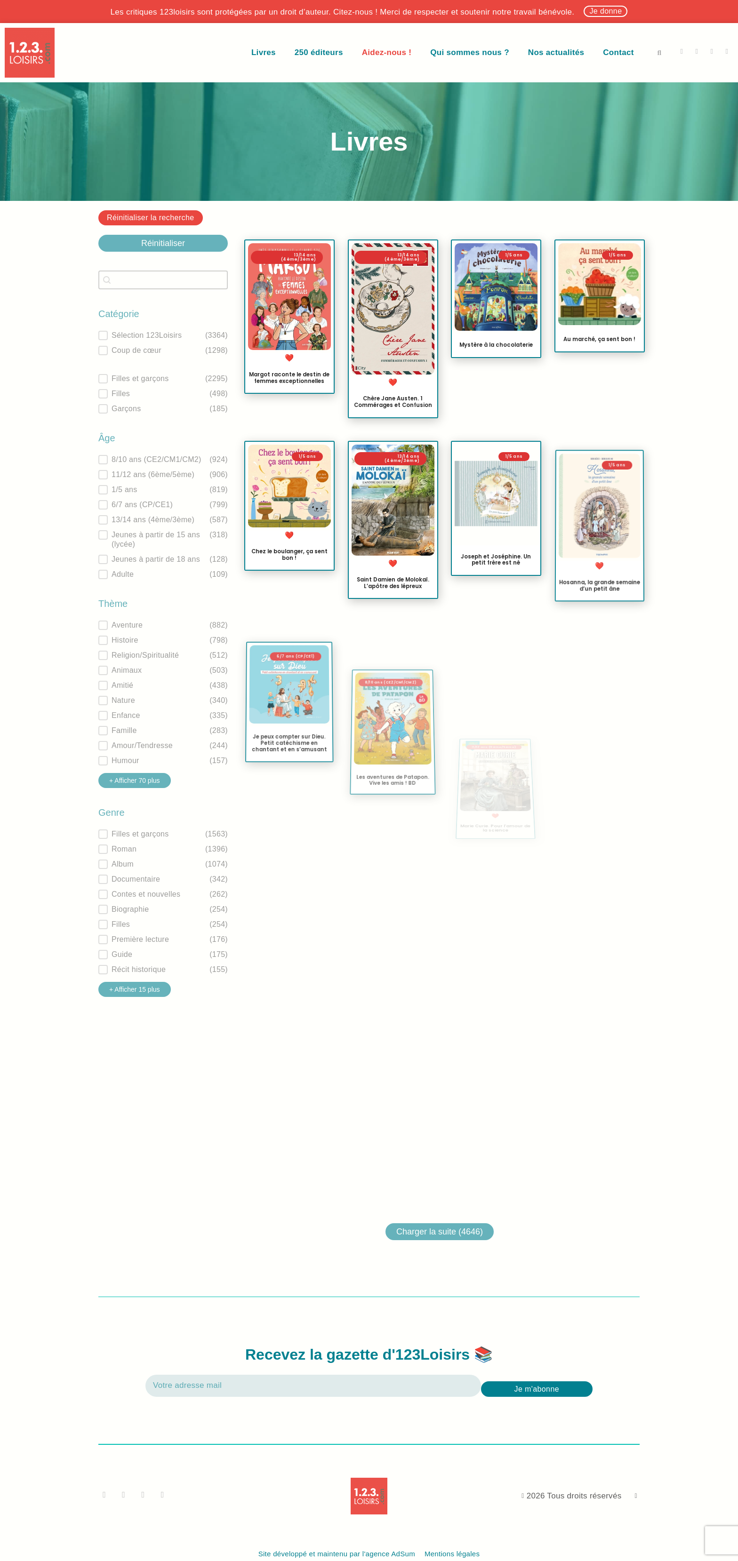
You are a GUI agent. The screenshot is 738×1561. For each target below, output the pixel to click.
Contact (618, 52)
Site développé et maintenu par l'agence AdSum (336, 1554)
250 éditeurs (319, 52)
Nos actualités (556, 52)
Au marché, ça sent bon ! (599, 339)
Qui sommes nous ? (469, 52)
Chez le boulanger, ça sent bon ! (289, 555)
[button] (659, 52)
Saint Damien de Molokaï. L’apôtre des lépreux (392, 590)
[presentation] (620, 1379)
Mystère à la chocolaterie (496, 345)
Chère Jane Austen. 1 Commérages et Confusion (392, 402)
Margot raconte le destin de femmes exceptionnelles (289, 378)
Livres (263, 52)
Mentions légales (452, 1554)
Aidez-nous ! (387, 52)
